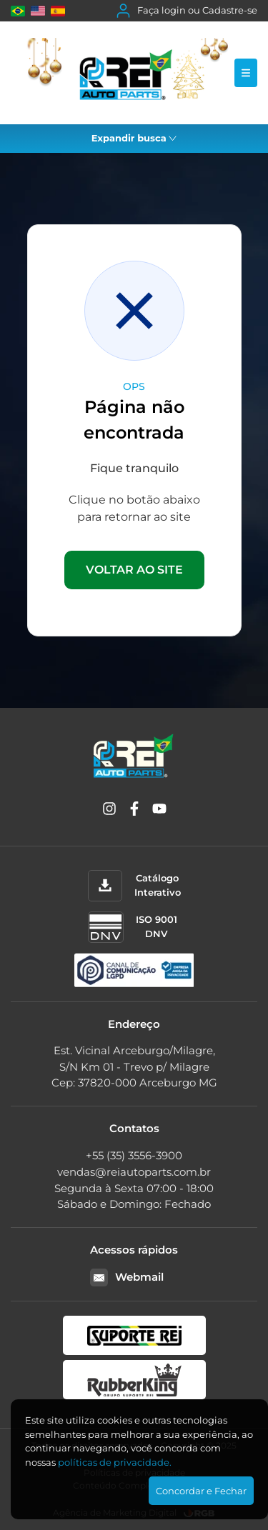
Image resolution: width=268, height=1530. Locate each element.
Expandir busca (134, 138)
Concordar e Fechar (201, 1490)
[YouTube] (159, 811)
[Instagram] (109, 811)
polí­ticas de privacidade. (115, 1462)
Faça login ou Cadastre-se (186, 11)
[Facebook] (134, 811)
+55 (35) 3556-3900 (134, 1155)
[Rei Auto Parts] (122, 73)
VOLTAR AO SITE (134, 569)
